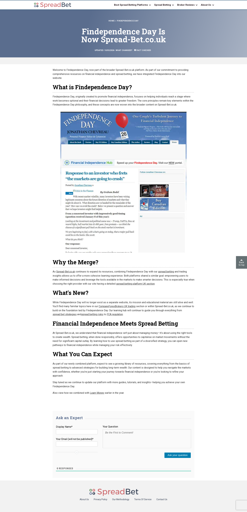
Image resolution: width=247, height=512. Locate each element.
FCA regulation (115, 314)
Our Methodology (120, 499)
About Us (84, 499)
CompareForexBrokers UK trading (117, 306)
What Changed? (124, 50)
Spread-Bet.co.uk (65, 271)
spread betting (166, 271)
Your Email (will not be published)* (74, 439)
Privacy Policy (100, 499)
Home (112, 21)
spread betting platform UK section (135, 283)
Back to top (241, 262)
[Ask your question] (177, 455)
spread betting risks (92, 314)
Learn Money (97, 392)
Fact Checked (142, 50)
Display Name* (64, 426)
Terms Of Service (143, 499)
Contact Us (161, 499)
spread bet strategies (65, 314)
